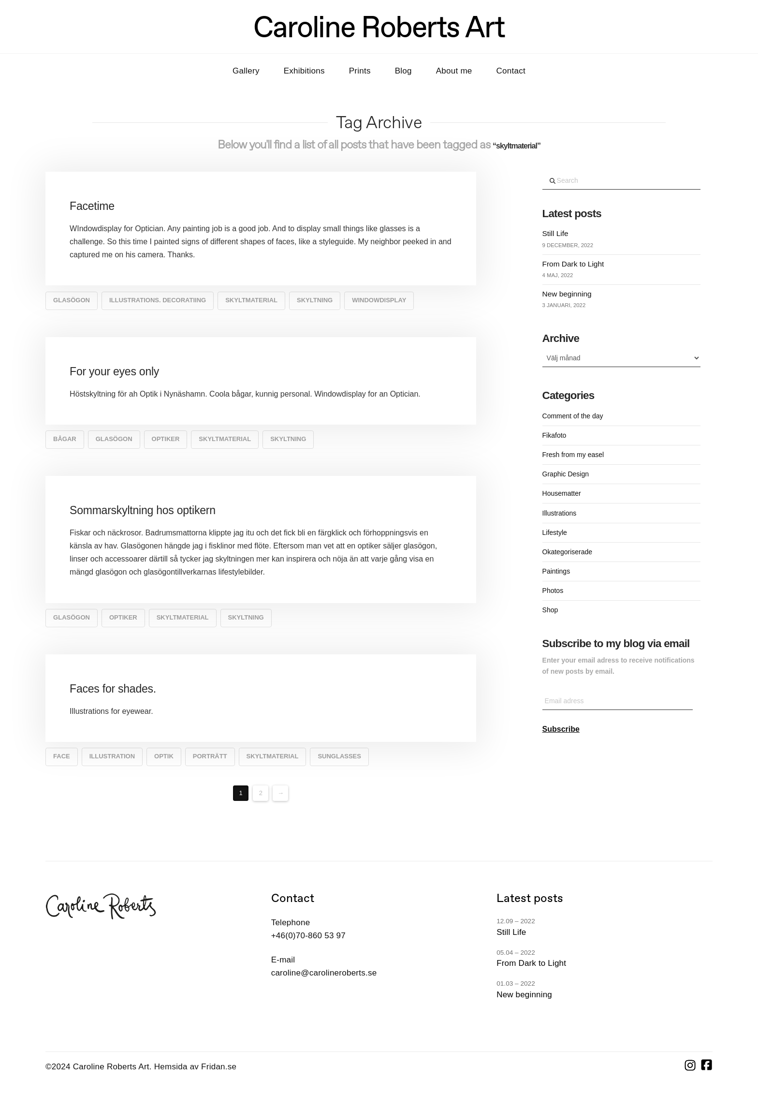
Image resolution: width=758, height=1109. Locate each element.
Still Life (555, 233)
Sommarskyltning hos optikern (143, 510)
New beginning (567, 294)
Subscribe (561, 729)
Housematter (561, 493)
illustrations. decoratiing (157, 300)
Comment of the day (572, 416)
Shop (550, 610)
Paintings (556, 571)
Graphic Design (565, 474)
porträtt (210, 756)
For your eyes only (114, 371)
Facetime (92, 206)
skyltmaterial (251, 300)
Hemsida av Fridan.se (195, 1066)
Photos (553, 590)
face (61, 756)
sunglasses (339, 756)
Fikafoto (554, 435)
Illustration (112, 756)
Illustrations (559, 513)
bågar (64, 439)
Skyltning (315, 300)
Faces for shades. (113, 688)
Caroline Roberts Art (379, 26)
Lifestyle (554, 532)
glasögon (71, 300)
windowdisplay (379, 300)
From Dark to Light (573, 264)
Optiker (166, 439)
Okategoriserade (567, 552)
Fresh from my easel (573, 454)
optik (164, 756)
